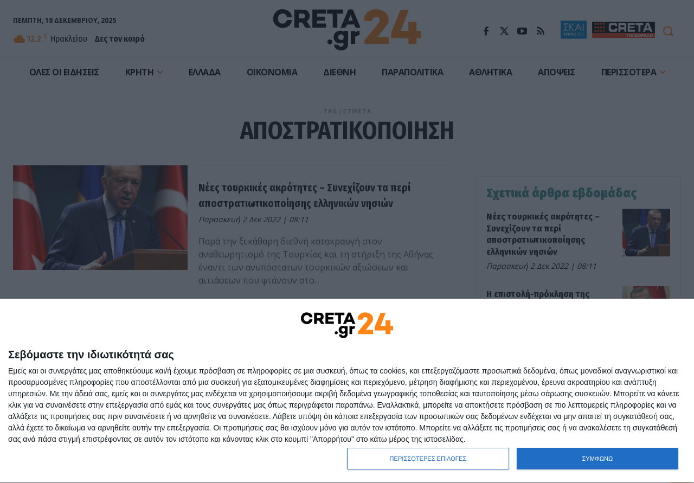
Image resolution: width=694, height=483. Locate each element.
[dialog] (347, 391)
